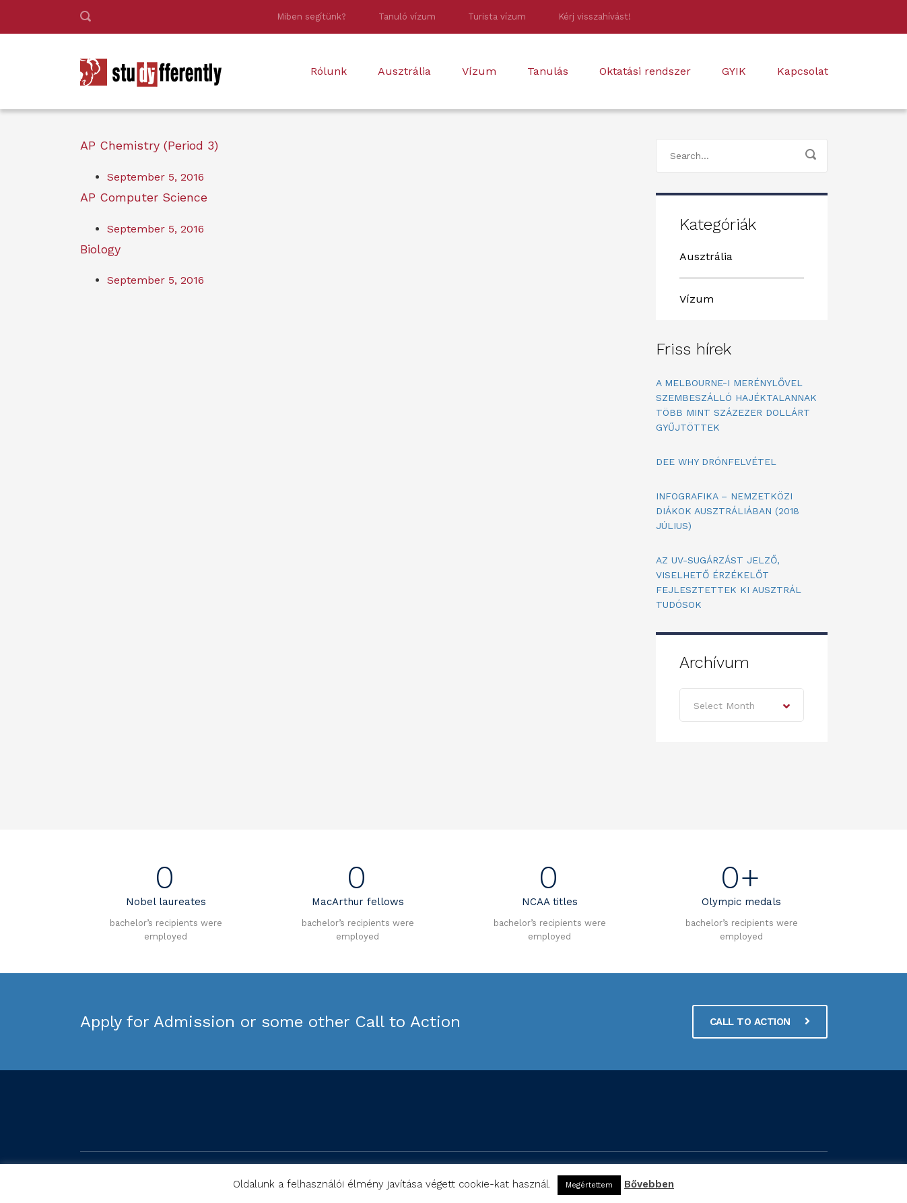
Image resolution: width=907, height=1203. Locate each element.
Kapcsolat (802, 71)
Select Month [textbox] (724, 705)
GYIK (734, 71)
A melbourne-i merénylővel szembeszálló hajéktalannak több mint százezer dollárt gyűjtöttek (736, 405)
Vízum (479, 71)
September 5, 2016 (155, 177)
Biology (100, 249)
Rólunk (328, 71)
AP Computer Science (143, 197)
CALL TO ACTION (760, 1022)
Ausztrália (404, 71)
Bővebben (649, 1184)
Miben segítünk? (311, 16)
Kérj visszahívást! (594, 16)
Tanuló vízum (407, 16)
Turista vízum (497, 16)
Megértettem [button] (589, 1185)
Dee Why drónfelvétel (716, 461)
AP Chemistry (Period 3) (149, 145)
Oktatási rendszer (645, 71)
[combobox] (741, 705)
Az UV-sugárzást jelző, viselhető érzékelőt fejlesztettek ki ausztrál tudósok (728, 582)
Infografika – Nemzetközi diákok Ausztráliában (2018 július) (727, 511)
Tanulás (547, 71)
